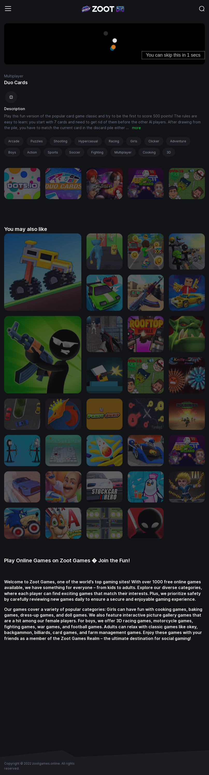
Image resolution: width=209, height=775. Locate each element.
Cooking (149, 152)
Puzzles (37, 141)
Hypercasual (88, 141)
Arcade (13, 141)
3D (169, 152)
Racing (114, 141)
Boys (12, 152)
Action (32, 152)
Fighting (97, 152)
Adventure (178, 141)
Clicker (153, 141)
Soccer (74, 152)
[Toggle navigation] (8, 9)
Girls (133, 141)
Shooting (60, 141)
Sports (53, 152)
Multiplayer (13, 76)
